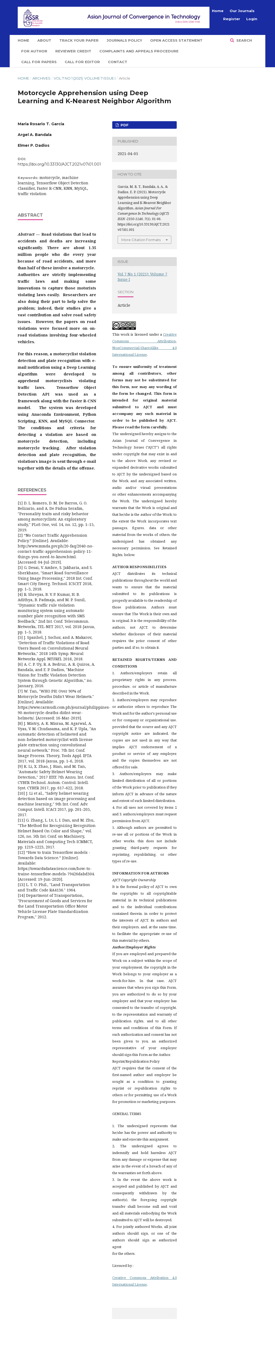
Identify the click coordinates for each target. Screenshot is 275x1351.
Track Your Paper (79, 40)
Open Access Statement (176, 40)
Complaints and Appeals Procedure (139, 51)
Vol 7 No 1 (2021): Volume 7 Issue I (84, 78)
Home (23, 40)
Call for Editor (82, 62)
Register (231, 19)
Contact (117, 62)
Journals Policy (124, 40)
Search (243, 40)
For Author (34, 51)
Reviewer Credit (73, 51)
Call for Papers (39, 62)
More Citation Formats (141, 240)
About (44, 40)
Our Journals (242, 11)
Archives (41, 78)
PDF (124, 125)
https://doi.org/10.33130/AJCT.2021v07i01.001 (59, 164)
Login (251, 19)
